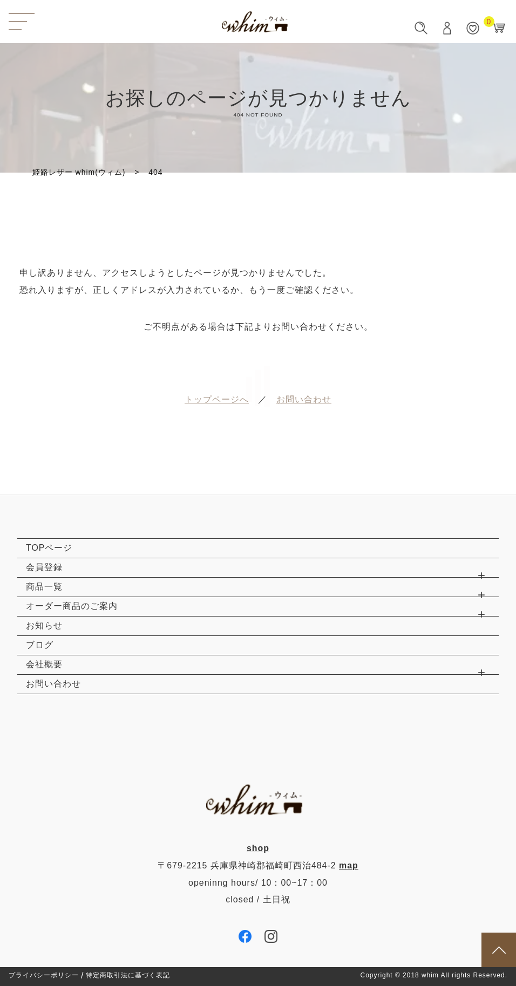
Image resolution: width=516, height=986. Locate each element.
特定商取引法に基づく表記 (128, 976)
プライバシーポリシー (44, 976)
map (348, 865)
